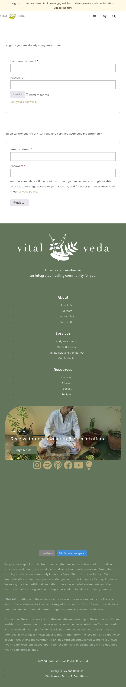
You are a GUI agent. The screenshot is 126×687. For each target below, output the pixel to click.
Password (17, 77)
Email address (21, 149)
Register (19, 202)
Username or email (24, 61)
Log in (17, 94)
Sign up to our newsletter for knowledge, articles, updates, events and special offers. (63, 3)
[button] (94, 16)
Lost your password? (24, 101)
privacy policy (27, 191)
